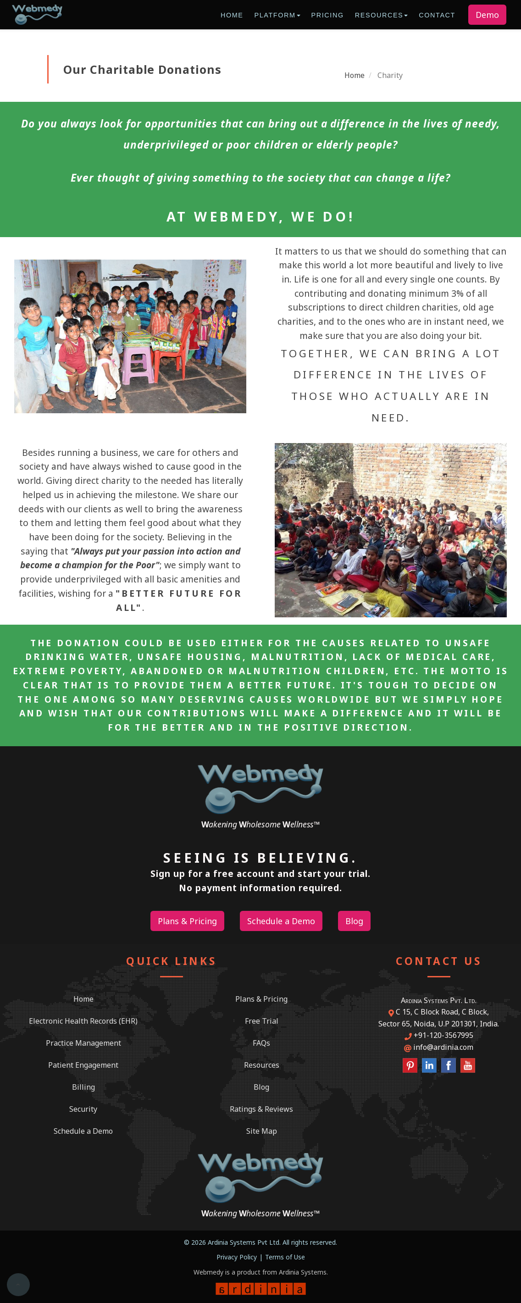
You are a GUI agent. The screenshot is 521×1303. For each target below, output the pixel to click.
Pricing (327, 15)
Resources (381, 15)
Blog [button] (354, 920)
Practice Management (83, 1043)
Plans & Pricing (261, 999)
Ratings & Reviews (261, 1109)
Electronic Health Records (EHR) (83, 1021)
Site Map (261, 1131)
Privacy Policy (236, 1257)
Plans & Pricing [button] (187, 920)
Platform (277, 15)
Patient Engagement (83, 1065)
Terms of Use (285, 1257)
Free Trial (261, 1021)
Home (232, 15)
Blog (261, 1087)
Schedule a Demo (83, 1131)
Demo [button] (487, 14)
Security (83, 1109)
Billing (83, 1087)
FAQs (261, 1043)
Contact (437, 15)
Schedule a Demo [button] (281, 920)
